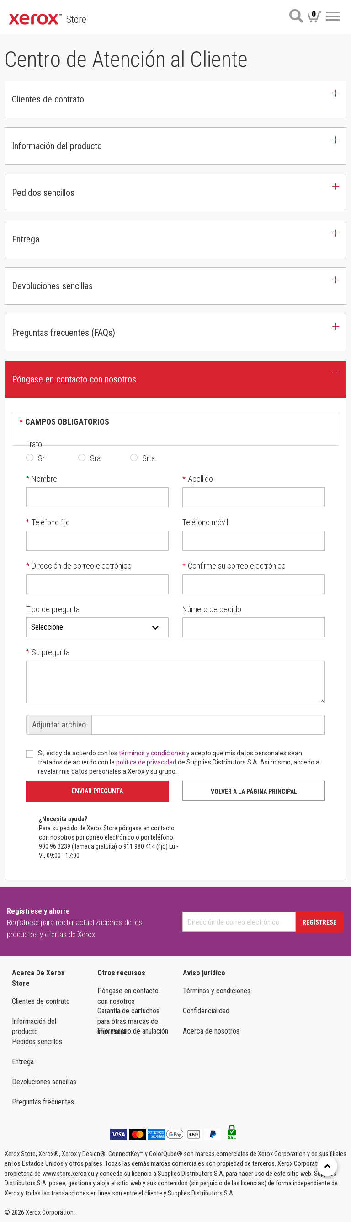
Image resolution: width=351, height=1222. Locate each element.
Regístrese (319, 922)
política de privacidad (146, 762)
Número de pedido (211, 609)
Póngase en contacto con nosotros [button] (74, 379)
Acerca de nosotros (211, 1031)
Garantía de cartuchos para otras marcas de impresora (128, 1016)
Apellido (197, 479)
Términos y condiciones (216, 990)
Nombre (41, 479)
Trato (34, 444)
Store (76, 19)
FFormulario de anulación (132, 1031)
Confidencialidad (206, 1011)
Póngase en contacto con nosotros (128, 996)
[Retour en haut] (327, 1166)
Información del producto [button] (57, 145)
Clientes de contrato (41, 1001)
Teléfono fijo (48, 522)
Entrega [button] (25, 239)
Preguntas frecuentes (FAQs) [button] (63, 332)
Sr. (42, 458)
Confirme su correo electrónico (234, 566)
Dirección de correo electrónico (79, 566)
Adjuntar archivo (59, 724)
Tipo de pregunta (53, 609)
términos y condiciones (152, 753)
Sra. (96, 458)
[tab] (175, 99)
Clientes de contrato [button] (48, 99)
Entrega (23, 1061)
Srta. (149, 458)
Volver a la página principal (254, 791)
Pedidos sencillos (37, 1041)
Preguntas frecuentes (43, 1102)
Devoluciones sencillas (44, 1081)
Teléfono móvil (205, 522)
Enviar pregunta (97, 791)
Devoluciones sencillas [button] (52, 285)
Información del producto (34, 1026)
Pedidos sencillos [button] (43, 192)
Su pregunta (47, 652)
